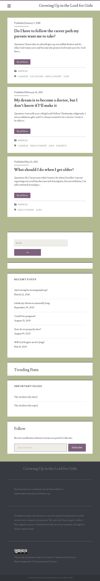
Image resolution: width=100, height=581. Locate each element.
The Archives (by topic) (26, 405)
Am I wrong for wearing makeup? (31, 290)
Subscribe (77, 447)
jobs (66, 76)
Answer (23, 71)
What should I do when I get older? (44, 169)
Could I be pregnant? (25, 316)
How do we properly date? (27, 329)
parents (61, 146)
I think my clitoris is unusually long (32, 303)
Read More (24, 62)
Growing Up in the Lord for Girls (66, 5)
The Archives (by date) (25, 396)
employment (53, 76)
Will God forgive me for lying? (29, 342)
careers (23, 76)
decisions (36, 76)
